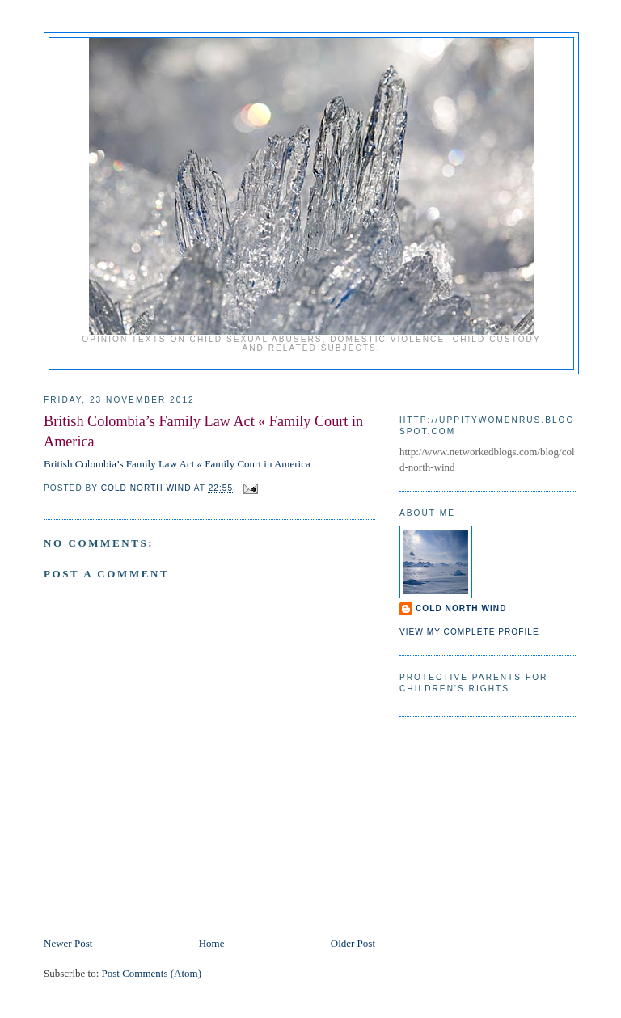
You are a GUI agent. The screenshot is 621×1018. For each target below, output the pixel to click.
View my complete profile (469, 631)
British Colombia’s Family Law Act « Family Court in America (177, 464)
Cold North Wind (461, 608)
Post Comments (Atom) (152, 973)
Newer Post (68, 943)
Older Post (353, 943)
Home (212, 943)
